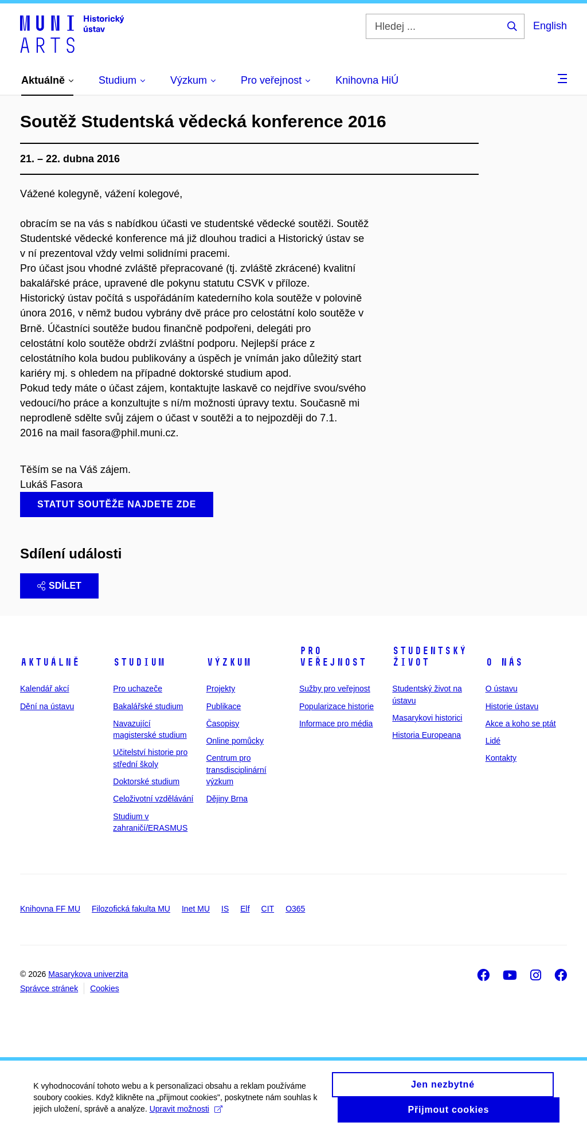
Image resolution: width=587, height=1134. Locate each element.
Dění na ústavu (47, 706)
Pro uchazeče (137, 688)
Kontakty (501, 757)
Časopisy (223, 723)
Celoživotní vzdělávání (153, 798)
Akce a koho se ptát (521, 723)
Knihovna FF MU (50, 908)
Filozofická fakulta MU (131, 908)
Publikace (223, 706)
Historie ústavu (512, 706)
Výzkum (228, 662)
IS (225, 908)
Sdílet (59, 586)
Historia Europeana (426, 735)
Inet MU (196, 908)
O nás (504, 662)
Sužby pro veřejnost (334, 688)
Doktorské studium (146, 781)
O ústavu (502, 688)
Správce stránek (49, 988)
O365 (295, 908)
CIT (268, 908)
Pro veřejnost (332, 656)
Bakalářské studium (148, 706)
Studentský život (429, 656)
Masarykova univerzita (88, 974)
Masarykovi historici (427, 717)
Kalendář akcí (44, 688)
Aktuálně (50, 662)
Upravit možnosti (228, 1110)
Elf (244, 908)
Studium (139, 662)
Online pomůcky (235, 740)
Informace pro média (336, 723)
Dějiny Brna (227, 798)
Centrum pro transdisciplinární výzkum (236, 769)
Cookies (104, 988)
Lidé (493, 740)
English (550, 26)
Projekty (221, 688)
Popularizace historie (336, 706)
